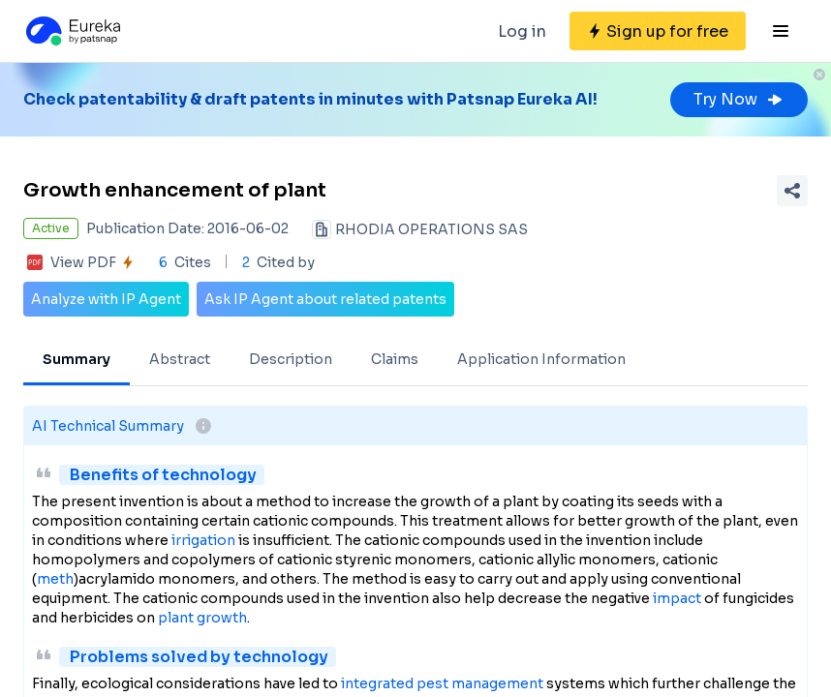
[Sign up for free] (657, 31)
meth (55, 579)
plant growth (202, 617)
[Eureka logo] (71, 30)
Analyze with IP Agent (106, 299)
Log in (522, 31)
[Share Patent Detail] (792, 190)
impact (677, 598)
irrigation (203, 540)
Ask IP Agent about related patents (325, 299)
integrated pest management (442, 683)
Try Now (739, 99)
